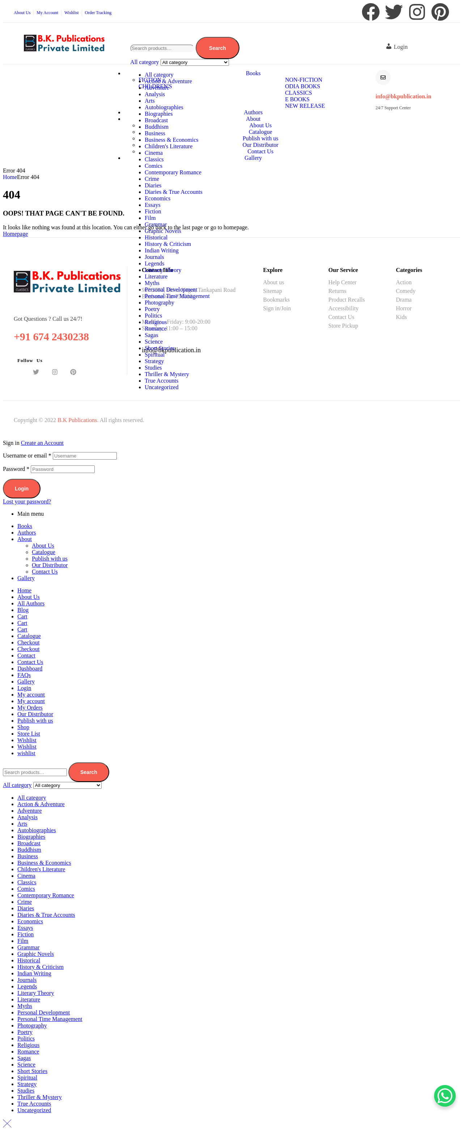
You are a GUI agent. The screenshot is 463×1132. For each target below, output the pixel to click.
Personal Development (171, 289)
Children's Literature (168, 146)
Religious (156, 322)
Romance (155, 328)
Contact (26, 655)
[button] (398, 47)
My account (31, 694)
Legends (154, 263)
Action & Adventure (168, 81)
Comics (153, 166)
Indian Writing (162, 250)
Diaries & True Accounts (174, 192)
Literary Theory (163, 270)
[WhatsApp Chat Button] (445, 1096)
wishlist (26, 753)
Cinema (154, 153)
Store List (28, 734)
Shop (23, 727)
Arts (150, 101)
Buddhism (157, 127)
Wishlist (27, 740)
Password (16, 469)
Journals (154, 257)
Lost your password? (27, 501)
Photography (159, 302)
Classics (154, 159)
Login (22, 488)
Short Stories (160, 348)
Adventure (157, 88)
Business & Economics (171, 140)
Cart (22, 616)
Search (217, 48)
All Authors (30, 603)
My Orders (30, 708)
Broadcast (156, 120)
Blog (23, 610)
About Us (43, 545)
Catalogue (43, 552)
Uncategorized (161, 387)
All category (159, 75)
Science (154, 342)
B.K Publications (77, 420)
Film (150, 218)
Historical (156, 237)
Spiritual (155, 355)
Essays (153, 205)
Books (24, 526)
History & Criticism (168, 244)
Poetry (152, 309)
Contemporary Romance (173, 172)
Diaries (153, 185)
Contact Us (45, 572)
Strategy (154, 361)
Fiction (153, 211)
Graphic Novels (163, 231)
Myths (152, 283)
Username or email (27, 455)
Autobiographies (164, 107)
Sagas (151, 335)
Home (10, 177)
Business (155, 133)
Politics (153, 315)
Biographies (159, 114)
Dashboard (29, 668)
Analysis (155, 94)
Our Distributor (50, 565)
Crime (152, 179)
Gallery (26, 578)
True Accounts (161, 381)
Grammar (156, 224)
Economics (157, 198)
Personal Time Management (177, 296)
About (24, 539)
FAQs (24, 675)
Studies (153, 368)
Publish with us (50, 559)
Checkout (28, 642)
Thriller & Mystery (167, 374)
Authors (26, 532)
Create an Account (42, 443)
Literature (156, 276)
